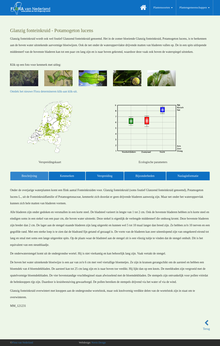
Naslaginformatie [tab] (187, 176)
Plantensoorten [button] (163, 7)
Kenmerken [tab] (67, 176)
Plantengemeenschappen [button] (194, 7)
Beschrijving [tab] (29, 176)
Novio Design (99, 342)
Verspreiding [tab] (105, 176)
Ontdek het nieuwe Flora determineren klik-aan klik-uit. (44, 91)
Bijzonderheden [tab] (144, 176)
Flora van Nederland (22, 342)
